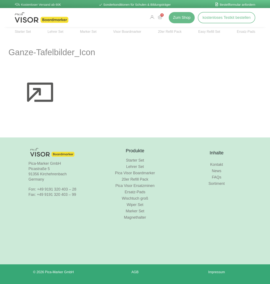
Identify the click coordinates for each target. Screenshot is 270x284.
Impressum (216, 272)
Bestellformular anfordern (237, 4)
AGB (135, 272)
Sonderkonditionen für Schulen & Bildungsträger (137, 4)
